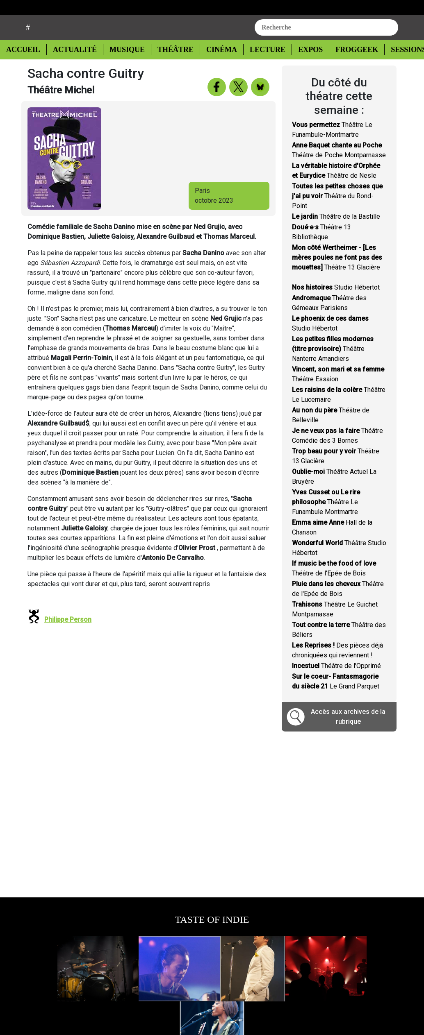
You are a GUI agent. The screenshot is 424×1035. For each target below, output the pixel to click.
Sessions (399, 70)
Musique (123, 70)
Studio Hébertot (336, 308)
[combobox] (326, 48)
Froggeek (347, 70)
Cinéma (215, 70)
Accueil (25, 70)
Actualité (72, 70)
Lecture (259, 70)
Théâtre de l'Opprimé (336, 687)
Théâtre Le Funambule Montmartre (326, 523)
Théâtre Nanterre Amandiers (333, 369)
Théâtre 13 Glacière (337, 278)
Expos (302, 70)
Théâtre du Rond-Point (337, 217)
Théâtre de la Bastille (336, 237)
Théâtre (170, 70)
